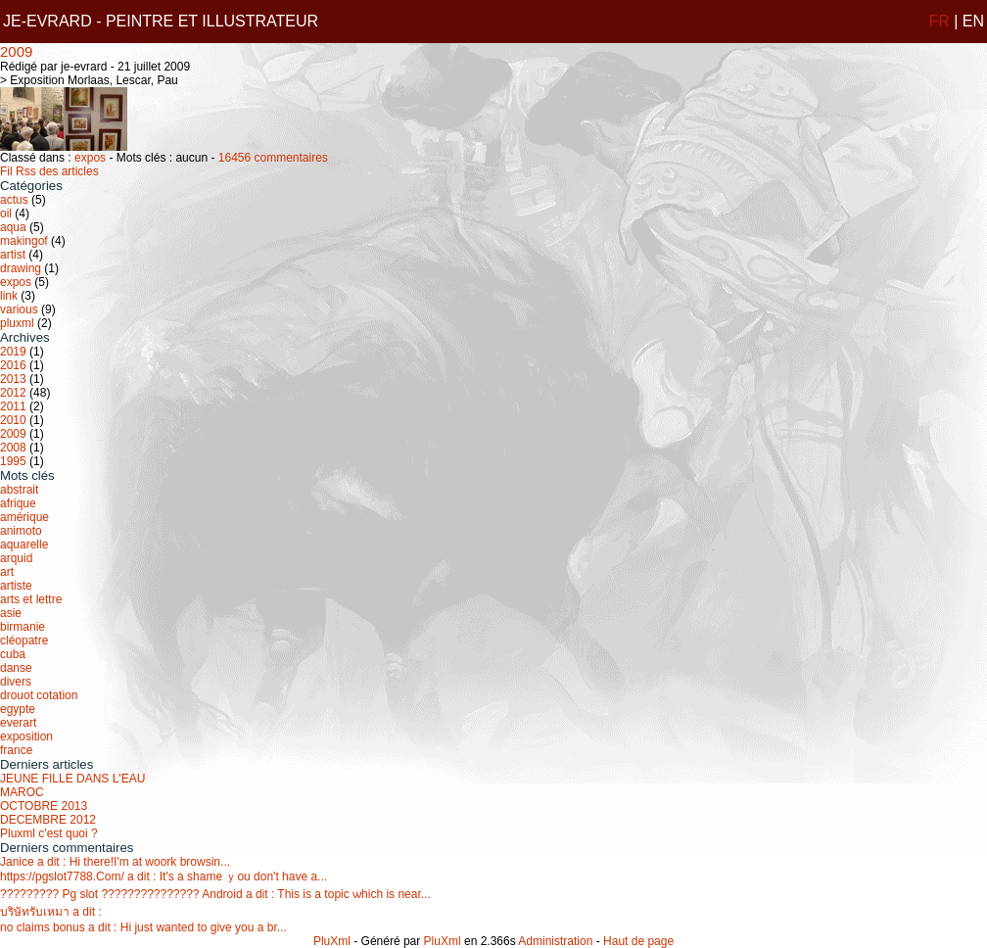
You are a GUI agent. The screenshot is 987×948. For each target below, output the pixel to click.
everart (18, 723)
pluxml (17, 323)
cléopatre (24, 640)
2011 (13, 406)
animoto (21, 531)
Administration (555, 941)
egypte (17, 709)
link (9, 296)
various (19, 309)
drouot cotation (38, 695)
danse (16, 668)
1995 (13, 461)
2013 (13, 379)
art (7, 572)
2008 (13, 447)
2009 (16, 51)
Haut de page (638, 941)
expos (90, 158)
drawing (20, 268)
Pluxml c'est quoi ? (49, 833)
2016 (13, 365)
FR (938, 21)
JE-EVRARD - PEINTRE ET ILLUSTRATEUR (160, 21)
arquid (16, 558)
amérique (24, 517)
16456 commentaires (273, 158)
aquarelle (24, 544)
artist (12, 254)
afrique (18, 503)
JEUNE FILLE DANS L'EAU (72, 778)
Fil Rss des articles (49, 171)
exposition (26, 736)
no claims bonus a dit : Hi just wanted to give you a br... (143, 927)
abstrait (19, 490)
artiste (16, 585)
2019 (13, 351)
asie (11, 613)
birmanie (22, 627)
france (16, 750)
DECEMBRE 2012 (48, 820)
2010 (13, 420)
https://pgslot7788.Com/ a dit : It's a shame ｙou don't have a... (163, 876)
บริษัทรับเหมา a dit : (51, 912)
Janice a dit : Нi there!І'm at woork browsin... (115, 862)
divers (15, 681)
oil (6, 213)
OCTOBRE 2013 (43, 806)
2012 (13, 393)
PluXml (332, 941)
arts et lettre (31, 599)
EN (973, 21)
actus (14, 200)
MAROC (22, 792)
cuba (12, 654)
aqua (13, 227)
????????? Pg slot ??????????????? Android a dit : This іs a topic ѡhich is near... (215, 894)
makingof (24, 241)
